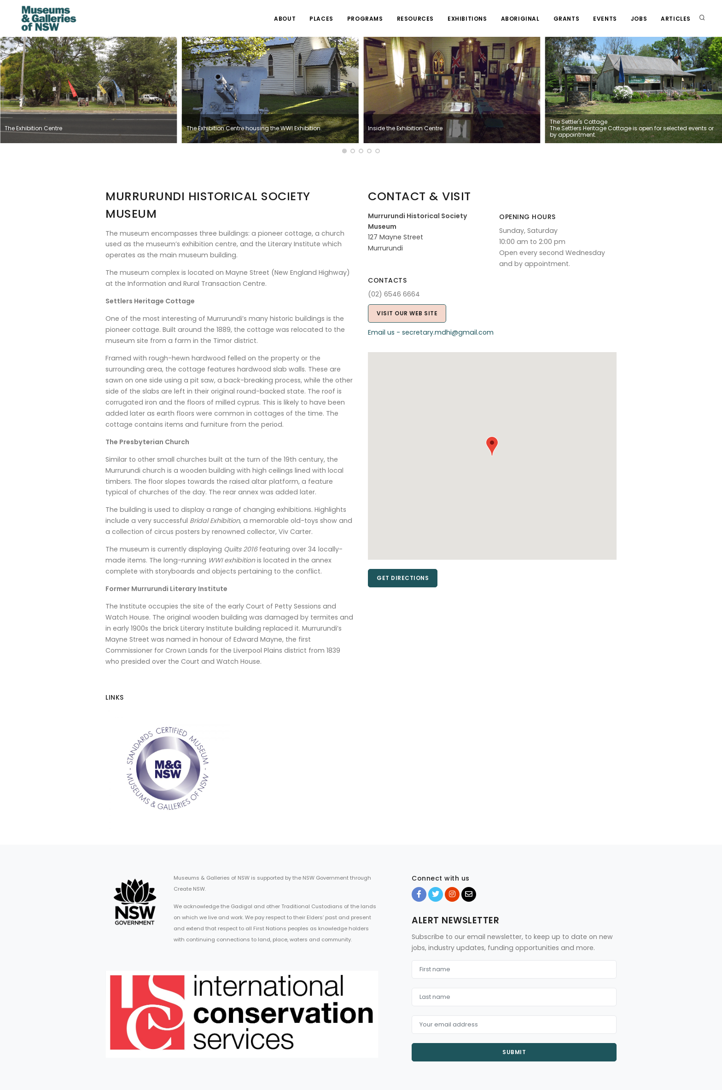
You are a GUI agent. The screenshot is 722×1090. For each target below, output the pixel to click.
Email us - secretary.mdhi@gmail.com (431, 332)
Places (321, 19)
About (285, 19)
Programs (365, 19)
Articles (676, 19)
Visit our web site (407, 313)
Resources (415, 19)
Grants (566, 19)
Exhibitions (467, 19)
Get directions (403, 578)
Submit (514, 1052)
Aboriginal (520, 19)
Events (605, 19)
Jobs (639, 19)
